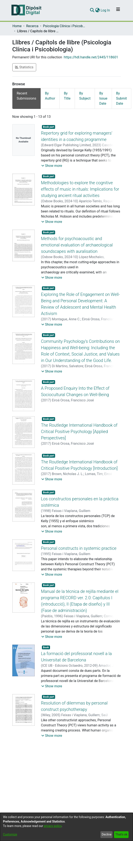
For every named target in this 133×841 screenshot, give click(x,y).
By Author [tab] (50, 95)
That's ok (121, 834)
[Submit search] (92, 10)
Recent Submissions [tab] (26, 95)
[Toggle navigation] (118, 10)
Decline (107, 834)
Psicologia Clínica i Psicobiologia (64, 26)
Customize (10, 834)
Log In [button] (105, 10)
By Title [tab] (67, 95)
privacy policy (52, 826)
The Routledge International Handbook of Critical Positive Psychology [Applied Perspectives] (79, 431)
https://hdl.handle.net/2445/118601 (91, 57)
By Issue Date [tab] (103, 98)
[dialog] (66, 827)
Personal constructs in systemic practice (79, 548)
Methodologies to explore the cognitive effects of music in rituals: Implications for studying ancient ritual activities (80, 189)
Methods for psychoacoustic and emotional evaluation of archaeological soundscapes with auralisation (77, 245)
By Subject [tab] (84, 95)
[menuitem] (97, 10)
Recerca (32, 26)
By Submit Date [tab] (121, 98)
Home (17, 26)
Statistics (24, 67)
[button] (51, 166)
